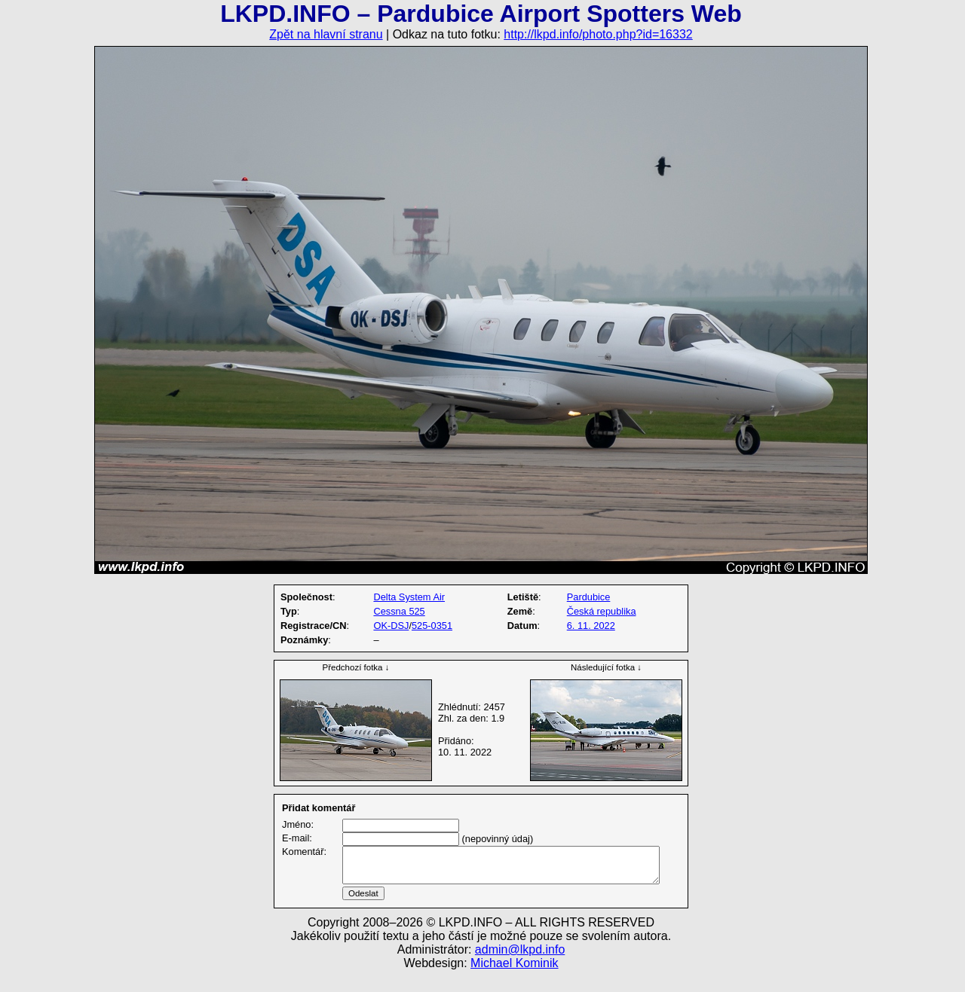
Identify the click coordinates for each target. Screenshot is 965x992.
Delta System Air (409, 597)
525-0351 (432, 625)
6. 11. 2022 (591, 625)
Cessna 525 (398, 611)
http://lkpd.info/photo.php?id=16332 (598, 34)
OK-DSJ (391, 625)
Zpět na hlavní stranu (325, 34)
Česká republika (601, 611)
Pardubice (589, 597)
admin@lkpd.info (520, 967)
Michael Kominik (514, 981)
